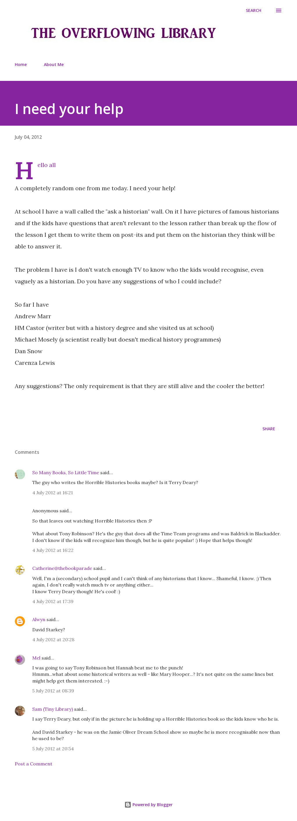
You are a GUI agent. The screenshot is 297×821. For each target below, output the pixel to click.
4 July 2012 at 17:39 (53, 601)
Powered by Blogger (148, 804)
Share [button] (268, 428)
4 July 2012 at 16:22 (53, 550)
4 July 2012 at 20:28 (53, 639)
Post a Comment (33, 764)
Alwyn (38, 619)
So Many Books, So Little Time (65, 472)
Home (21, 64)
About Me (54, 64)
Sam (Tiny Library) (52, 709)
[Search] (253, 10)
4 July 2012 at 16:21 (52, 492)
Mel (36, 658)
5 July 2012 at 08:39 (53, 691)
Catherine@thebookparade (62, 568)
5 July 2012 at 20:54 (53, 748)
